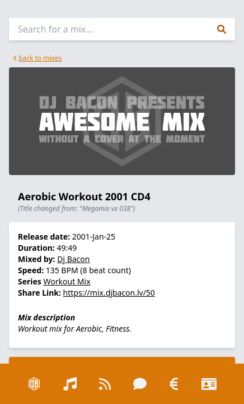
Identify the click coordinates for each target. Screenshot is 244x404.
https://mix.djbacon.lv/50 (109, 292)
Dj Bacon (73, 259)
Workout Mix (67, 281)
